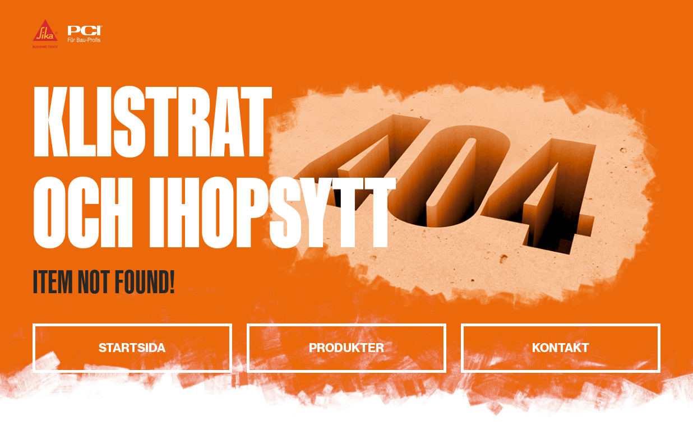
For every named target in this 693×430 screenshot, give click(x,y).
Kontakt (560, 347)
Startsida (132, 347)
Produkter (346, 347)
